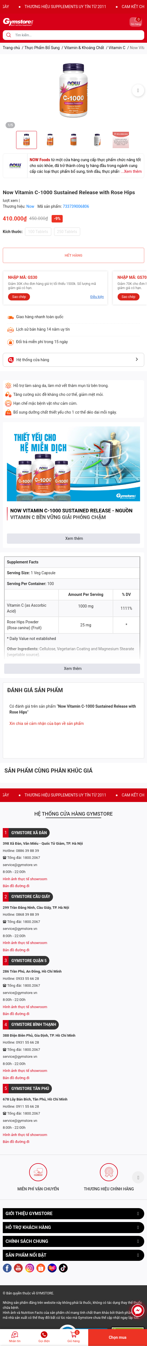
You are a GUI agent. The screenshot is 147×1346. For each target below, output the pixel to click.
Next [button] (138, 90)
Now (30, 206)
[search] (9, 35)
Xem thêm (74, 538)
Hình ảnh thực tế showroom (25, 879)
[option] (73, 90)
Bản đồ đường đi (16, 886)
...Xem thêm (131, 171)
